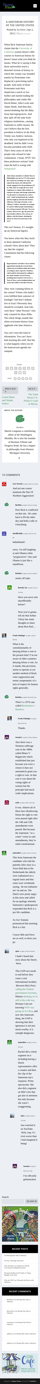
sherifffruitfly (18, 533)
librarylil (10, 1311)
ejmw (17, 951)
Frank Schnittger (19, 635)
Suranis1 (18, 737)
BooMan (21, 29)
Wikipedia (9, 168)
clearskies (10, 1322)
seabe (17, 802)
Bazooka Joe (22, 588)
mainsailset (17, 853)
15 (18, 33)
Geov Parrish (17, 484)
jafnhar (9, 1334)
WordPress (33, 1381)
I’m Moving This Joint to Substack (15, 1255)
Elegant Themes (16, 1381)
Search (5, 1197)
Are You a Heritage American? (14, 1261)
